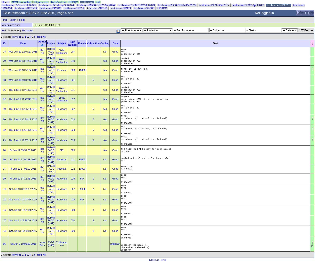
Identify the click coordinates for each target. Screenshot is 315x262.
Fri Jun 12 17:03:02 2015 (23, 168)
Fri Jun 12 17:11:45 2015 (23, 178)
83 (4, 80)
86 (4, 90)
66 (4, 243)
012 (73, 99)
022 (73, 109)
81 (4, 70)
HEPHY (73, 2)
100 (4, 189)
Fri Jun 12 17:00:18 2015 (23, 159)
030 (73, 220)
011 (73, 90)
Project (51, 43)
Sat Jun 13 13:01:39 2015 (23, 210)
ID (4, 43)
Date (23, 43)
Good (115, 51)
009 (73, 70)
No (104, 51)
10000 (82, 70)
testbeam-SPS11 (74, 8)
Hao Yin (42, 52)
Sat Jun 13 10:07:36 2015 (23, 199)
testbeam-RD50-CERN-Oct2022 (177, 5)
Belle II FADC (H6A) (51, 51)
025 (73, 140)
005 (73, 150)
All (44, 37)
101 (4, 199)
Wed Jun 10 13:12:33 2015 (22, 61)
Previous (16, 37)
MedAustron (58, 2)
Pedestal (61, 70)
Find (4, 19)
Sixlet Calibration (61, 52)
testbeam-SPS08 (144, 8)
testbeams (87, 2)
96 (4, 159)
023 (73, 119)
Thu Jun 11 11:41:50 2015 (23, 90)
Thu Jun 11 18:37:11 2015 (23, 140)
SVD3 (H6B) (51, 244)
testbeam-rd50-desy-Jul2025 (19, 5)
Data (115, 43)
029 (73, 210)
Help (22, 19)
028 (73, 199)
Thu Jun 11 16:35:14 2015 (23, 109)
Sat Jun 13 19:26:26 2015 (23, 220)
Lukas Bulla (42, 244)
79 (4, 61)
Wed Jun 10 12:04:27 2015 (22, 51)
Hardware (61, 80)
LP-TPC (162, 8)
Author (42, 41)
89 (4, 109)
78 (4, 51)
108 (4, 231)
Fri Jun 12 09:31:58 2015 (23, 150)
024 (73, 130)
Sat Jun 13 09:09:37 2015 (23, 189)
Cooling (104, 43)
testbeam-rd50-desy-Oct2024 (56, 5)
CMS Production (21, 2)
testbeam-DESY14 (26, 8)
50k (82, 178)
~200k (82, 189)
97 (4, 168)
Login (13, 19)
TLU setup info (61, 244)
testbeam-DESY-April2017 (248, 5)
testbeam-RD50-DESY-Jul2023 (136, 5)
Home (5, 2)
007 (73, 51)
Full (4, 30)
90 (4, 119)
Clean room (41, 2)
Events (82, 43)
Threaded (27, 30)
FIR (61, 150)
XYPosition (93, 43)
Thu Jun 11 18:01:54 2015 (23, 130)
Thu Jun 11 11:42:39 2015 (23, 99)
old (98, 2)
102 (4, 210)
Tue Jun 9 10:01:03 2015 (23, 243)
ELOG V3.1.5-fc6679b (158, 260)
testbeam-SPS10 (97, 8)
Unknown (115, 243)
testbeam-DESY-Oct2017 (214, 5)
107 (4, 220)
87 (4, 99)
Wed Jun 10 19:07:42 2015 (22, 80)
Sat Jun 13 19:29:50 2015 (23, 231)
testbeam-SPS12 (50, 8)
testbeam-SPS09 (121, 8)
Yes (105, 61)
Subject (61, 43)
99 (4, 178)
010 (73, 61)
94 (4, 150)
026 (73, 178)
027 (73, 189)
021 (73, 80)
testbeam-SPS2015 (278, 5)
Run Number (72, 43)
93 (4, 140)
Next (39, 37)
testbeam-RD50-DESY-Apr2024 (96, 5)
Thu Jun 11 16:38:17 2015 (23, 119)
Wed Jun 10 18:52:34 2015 (22, 70)
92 (4, 130)
